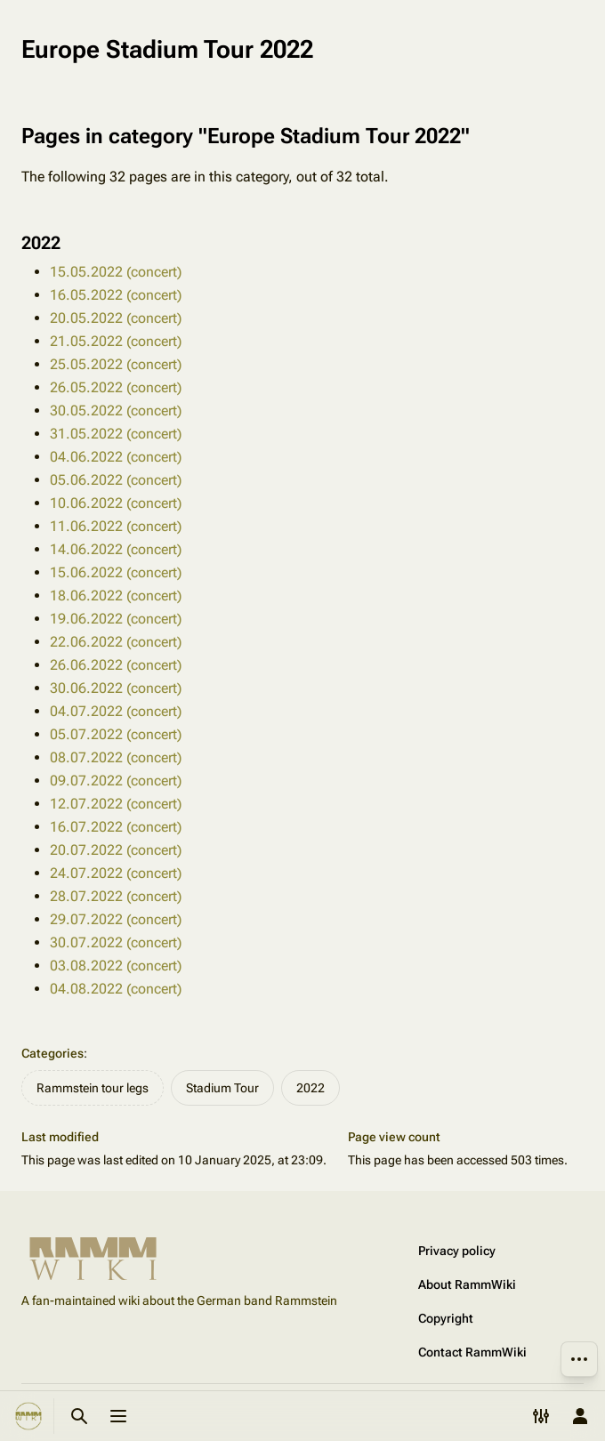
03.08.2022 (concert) (116, 965)
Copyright (445, 1318)
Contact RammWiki (472, 1352)
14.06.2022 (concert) (116, 549)
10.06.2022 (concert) (116, 503)
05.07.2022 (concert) (116, 734)
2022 (310, 1088)
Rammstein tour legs (92, 1088)
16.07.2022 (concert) (116, 826)
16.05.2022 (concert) (116, 294)
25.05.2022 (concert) (116, 364)
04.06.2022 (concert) (116, 456)
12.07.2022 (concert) (116, 803)
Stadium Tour (222, 1088)
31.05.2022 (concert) (116, 433)
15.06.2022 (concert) (116, 572)
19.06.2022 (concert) (116, 618)
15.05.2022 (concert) (116, 271)
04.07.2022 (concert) (116, 711)
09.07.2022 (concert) (116, 780)
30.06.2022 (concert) (116, 688)
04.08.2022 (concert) (116, 988)
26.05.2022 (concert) (116, 387)
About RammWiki (467, 1284)
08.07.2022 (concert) (116, 757)
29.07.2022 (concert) (116, 919)
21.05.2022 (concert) (116, 341)
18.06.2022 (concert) (116, 595)
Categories (52, 1053)
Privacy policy (457, 1251)
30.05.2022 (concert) (116, 410)
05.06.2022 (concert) (116, 479)
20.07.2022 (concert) (116, 849)
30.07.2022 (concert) (116, 942)
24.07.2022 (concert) (116, 873)
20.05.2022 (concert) (116, 318)
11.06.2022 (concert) (116, 526)
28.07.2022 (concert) (116, 896)
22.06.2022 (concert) (116, 641)
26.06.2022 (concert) (116, 664)
